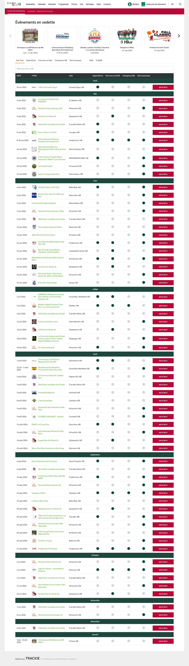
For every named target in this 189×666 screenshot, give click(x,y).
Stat (81, 4)
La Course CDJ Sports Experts (44, 203)
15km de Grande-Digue (47, 87)
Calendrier (42, 4)
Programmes (64, 4)
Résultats (52, 4)
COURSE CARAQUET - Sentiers (51, 416)
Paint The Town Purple (47, 283)
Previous (10, 36)
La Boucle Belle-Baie (40, 501)
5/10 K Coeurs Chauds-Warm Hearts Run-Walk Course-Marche (51, 158)
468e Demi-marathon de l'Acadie (51, 578)
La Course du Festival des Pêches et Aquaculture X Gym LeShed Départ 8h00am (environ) (51, 338)
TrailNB (99, 60)
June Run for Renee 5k (47, 267)
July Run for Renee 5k (47, 329)
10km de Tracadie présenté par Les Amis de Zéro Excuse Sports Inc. (52, 516)
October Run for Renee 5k (48, 594)
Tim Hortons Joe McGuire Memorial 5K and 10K (48, 360)
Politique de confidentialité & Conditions (59, 659)
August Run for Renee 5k (48, 440)
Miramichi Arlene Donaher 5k (50, 615)
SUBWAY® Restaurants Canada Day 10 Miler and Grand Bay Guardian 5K (51, 296)
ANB (91, 60)
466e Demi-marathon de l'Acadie (51, 384)
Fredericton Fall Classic (47, 549)
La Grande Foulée (45, 166)
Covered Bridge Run (46, 392)
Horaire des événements (16, 11)
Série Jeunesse (75, 60)
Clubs (98, 4)
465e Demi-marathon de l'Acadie (51, 313)
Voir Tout (20, 60)
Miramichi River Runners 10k (50, 108)
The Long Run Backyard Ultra (50, 227)
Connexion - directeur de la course (40, 11)
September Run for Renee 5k (49, 509)
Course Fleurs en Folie (47, 132)
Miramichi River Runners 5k (49, 485)
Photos (74, 4)
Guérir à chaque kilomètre (48, 174)
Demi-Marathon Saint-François (44, 461)
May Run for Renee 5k (47, 116)
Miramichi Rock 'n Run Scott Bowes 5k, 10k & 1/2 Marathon (50, 274)
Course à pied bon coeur (48, 321)
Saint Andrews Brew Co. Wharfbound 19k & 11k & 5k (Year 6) (52, 149)
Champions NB (61, 60)
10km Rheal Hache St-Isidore (43, 235)
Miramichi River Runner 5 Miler (51, 211)
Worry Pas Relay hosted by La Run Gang (48, 448)
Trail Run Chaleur (45, 541)
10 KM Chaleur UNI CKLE (48, 187)
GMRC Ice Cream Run (40, 424)
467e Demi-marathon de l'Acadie (51, 469)
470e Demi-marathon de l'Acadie (51, 628)
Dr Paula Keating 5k (46, 347)
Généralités (30, 4)
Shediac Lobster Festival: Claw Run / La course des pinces (50, 305)
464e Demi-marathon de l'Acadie (51, 219)
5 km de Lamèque (45, 400)
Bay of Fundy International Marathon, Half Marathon (49, 251)
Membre (135, 4)
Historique (90, 4)
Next (179, 36)
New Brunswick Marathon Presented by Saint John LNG (50, 368)
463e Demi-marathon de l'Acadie (51, 124)
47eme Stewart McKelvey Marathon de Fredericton (48, 140)
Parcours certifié (45, 60)
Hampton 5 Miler (39, 493)
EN (172, 4)
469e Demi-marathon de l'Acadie (51, 607)
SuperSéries (31, 60)
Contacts (107, 4)
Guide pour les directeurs (156, 4)
